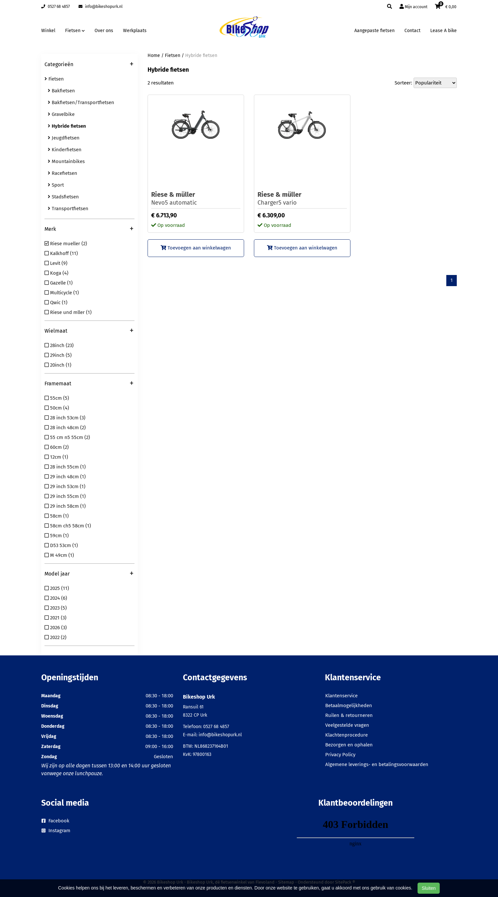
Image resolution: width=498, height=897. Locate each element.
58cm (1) (56, 516)
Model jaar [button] (88, 574)
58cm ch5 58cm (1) (67, 526)
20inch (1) (57, 365)
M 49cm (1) (59, 555)
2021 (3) (55, 618)
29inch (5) (58, 355)
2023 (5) (55, 608)
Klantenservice (341, 696)
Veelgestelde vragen (347, 725)
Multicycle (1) (61, 293)
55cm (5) (56, 398)
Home (154, 55)
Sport (56, 185)
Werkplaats (135, 30)
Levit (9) (55, 263)
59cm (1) (56, 536)
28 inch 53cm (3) (64, 418)
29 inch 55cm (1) (65, 496)
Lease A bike (443, 30)
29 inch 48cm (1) (65, 477)
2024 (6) (55, 598)
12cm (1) (56, 457)
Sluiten (429, 888)
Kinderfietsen (64, 150)
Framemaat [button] (88, 384)
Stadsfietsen (63, 197)
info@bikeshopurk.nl (101, 6)
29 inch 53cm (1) (64, 486)
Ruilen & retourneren (349, 715)
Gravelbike (61, 114)
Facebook (55, 821)
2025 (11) (56, 588)
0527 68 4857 (55, 6)
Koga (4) (56, 273)
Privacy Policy (340, 755)
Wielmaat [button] (88, 331)
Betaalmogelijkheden (348, 705)
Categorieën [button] (88, 65)
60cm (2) (56, 447)
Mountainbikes (66, 161)
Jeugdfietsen (64, 138)
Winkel (48, 30)
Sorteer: (403, 83)
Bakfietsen (61, 91)
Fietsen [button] (75, 30)
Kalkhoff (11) (61, 253)
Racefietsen (62, 173)
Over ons (104, 30)
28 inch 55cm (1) (65, 467)
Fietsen (54, 79)
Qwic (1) (55, 302)
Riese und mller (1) (68, 312)
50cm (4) (56, 408)
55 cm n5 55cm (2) (67, 437)
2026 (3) (55, 628)
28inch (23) (59, 345)
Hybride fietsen (201, 55)
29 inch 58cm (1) (65, 506)
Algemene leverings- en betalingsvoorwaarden (376, 764)
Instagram (56, 830)
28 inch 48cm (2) (65, 427)
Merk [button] (88, 229)
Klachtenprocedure (346, 735)
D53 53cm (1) (61, 545)
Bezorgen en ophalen (349, 745)
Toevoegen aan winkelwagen (196, 248)
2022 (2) (55, 637)
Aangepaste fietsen (374, 30)
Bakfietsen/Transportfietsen (81, 102)
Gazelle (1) (58, 283)
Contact (412, 30)
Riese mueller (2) (65, 244)
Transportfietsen (68, 208)
